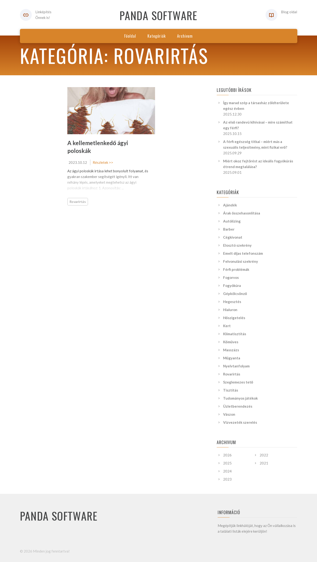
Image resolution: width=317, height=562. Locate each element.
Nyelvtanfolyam (236, 366)
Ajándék (230, 205)
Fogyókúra (232, 285)
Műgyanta (231, 358)
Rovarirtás (77, 202)
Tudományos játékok (240, 398)
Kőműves (230, 342)
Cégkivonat (232, 237)
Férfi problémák (236, 269)
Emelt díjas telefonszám (243, 253)
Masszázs (231, 350)
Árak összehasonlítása (241, 213)
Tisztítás (230, 390)
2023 (227, 479)
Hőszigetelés (234, 318)
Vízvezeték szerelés (240, 422)
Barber (228, 229)
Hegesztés (232, 301)
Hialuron (230, 310)
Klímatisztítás (234, 334)
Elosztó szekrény (237, 245)
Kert (227, 326)
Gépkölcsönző (235, 293)
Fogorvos (231, 277)
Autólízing (232, 221)
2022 (264, 455)
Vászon (229, 414)
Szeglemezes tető (238, 382)
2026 (227, 455)
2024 (227, 471)
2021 (264, 463)
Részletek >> (103, 162)
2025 (227, 463)
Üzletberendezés (237, 406)
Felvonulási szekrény (240, 261)
